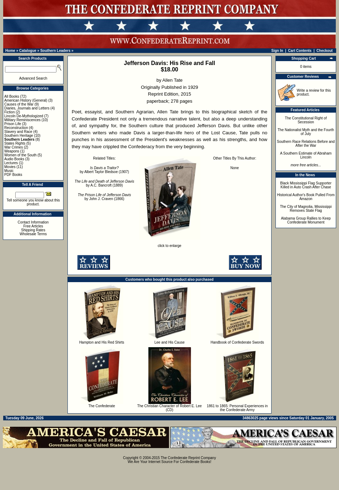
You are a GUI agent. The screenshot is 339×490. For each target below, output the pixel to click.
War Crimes (13, 147)
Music (8, 171)
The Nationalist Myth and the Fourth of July (306, 132)
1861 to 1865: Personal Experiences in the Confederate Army (237, 408)
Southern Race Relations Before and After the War (306, 143)
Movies (10, 167)
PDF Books (13, 175)
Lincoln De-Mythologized (23, 116)
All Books (11, 96)
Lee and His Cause (169, 342)
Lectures (11, 163)
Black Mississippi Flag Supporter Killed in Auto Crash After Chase (306, 185)
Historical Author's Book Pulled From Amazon (306, 197)
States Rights (14, 143)
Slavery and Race (18, 132)
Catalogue (27, 51)
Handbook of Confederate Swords (237, 342)
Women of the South (20, 155)
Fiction (9, 112)
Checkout (325, 51)
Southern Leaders (55, 51)
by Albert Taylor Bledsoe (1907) (104, 170)
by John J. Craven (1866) (104, 197)
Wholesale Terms (33, 234)
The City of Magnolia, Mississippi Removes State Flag (306, 208)
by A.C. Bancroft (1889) (104, 183)
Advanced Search (33, 78)
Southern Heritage (18, 136)
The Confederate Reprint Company (188, 458)
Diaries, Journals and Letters (26, 108)
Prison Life (12, 124)
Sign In (277, 51)
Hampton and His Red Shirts (101, 342)
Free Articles (33, 226)
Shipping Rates (33, 230)
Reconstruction (16, 128)
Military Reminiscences (22, 120)
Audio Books (14, 159)
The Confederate (101, 406)
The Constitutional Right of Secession (306, 120)
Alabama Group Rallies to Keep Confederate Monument (305, 220)
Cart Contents (300, 51)
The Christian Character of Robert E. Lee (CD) (169, 408)
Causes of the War (18, 104)
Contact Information (33, 222)
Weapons (11, 151)
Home (10, 51)
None (234, 168)
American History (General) (25, 100)
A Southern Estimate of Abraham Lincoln (306, 155)
